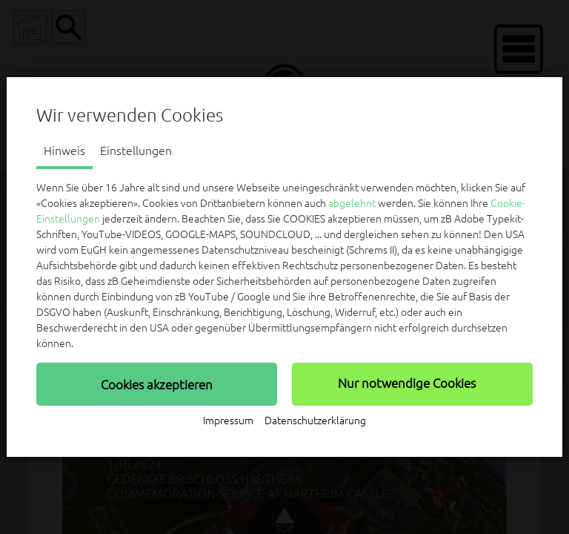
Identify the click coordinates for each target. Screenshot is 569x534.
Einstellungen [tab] (136, 150)
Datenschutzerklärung (315, 420)
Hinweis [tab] (64, 150)
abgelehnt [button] (352, 203)
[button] (156, 384)
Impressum (228, 420)
